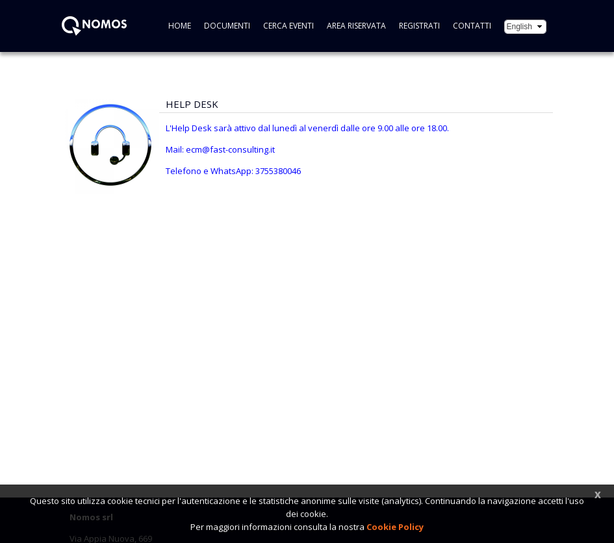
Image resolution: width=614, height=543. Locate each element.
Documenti (227, 25)
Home (179, 25)
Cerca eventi (288, 25)
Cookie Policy (395, 527)
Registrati (419, 25)
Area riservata (356, 25)
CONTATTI (472, 25)
